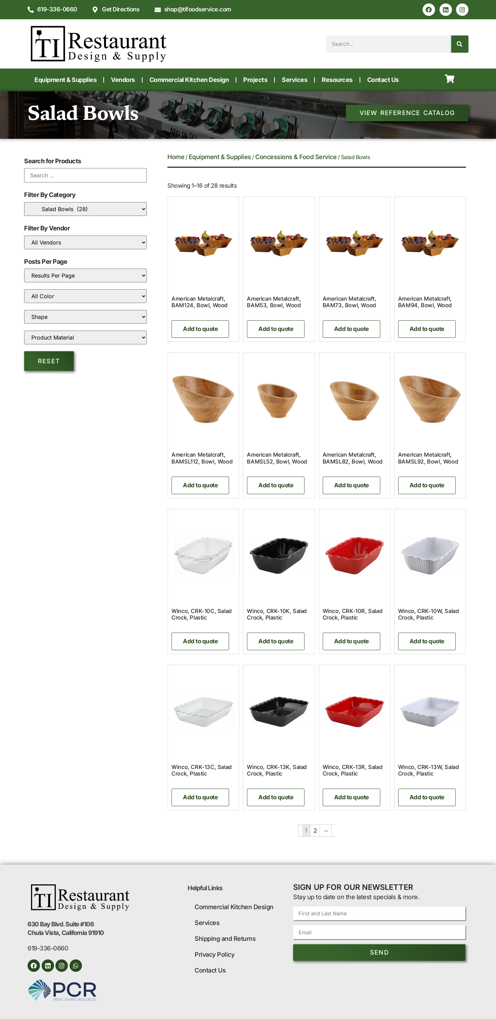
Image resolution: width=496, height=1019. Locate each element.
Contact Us (383, 79)
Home (175, 156)
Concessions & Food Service (296, 156)
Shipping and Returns (225, 938)
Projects (255, 79)
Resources (337, 79)
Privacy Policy (214, 954)
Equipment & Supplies (65, 79)
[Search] (459, 44)
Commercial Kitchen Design (189, 79)
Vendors (123, 79)
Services (294, 79)
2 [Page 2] (315, 830)
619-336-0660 (48, 948)
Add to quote (200, 328)
